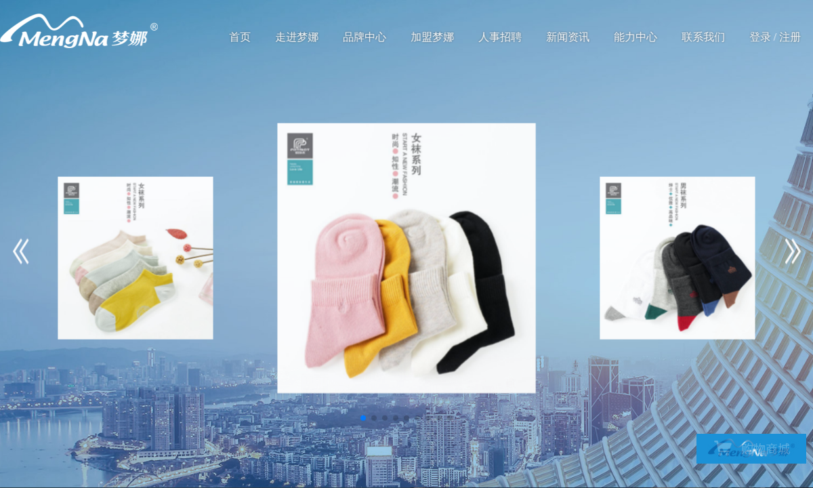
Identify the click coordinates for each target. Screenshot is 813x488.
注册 (790, 37)
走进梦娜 (297, 37)
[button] (363, 418)
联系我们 (704, 37)
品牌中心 (365, 37)
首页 (240, 37)
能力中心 (636, 37)
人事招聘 (500, 37)
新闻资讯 (568, 37)
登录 (761, 37)
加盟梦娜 (433, 37)
